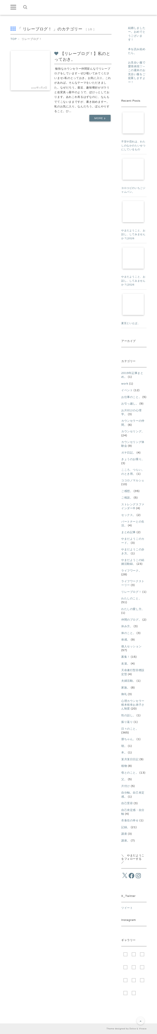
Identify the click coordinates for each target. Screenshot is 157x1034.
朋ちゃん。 (128, 739)
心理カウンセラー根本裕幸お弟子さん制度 (132, 705)
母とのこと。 (130, 772)
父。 (124, 779)
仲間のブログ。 (131, 619)
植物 (124, 766)
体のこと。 (128, 633)
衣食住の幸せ (130, 820)
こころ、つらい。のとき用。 (132, 471)
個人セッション (131, 646)
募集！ (125, 657)
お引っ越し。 (130, 403)
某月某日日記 (130, 759)
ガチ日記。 (128, 452)
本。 (124, 752)
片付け (125, 786)
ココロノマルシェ (132, 480)
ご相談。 (127, 497)
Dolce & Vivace (137, 1028)
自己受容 (127, 803)
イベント (127, 390)
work (124, 383)
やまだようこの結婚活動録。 (132, 562)
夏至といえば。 (130, 323)
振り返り (127, 722)
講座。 (125, 840)
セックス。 (128, 515)
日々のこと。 (130, 729)
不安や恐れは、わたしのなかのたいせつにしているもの (133, 145)
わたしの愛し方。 (132, 609)
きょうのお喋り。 (132, 459)
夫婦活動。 (128, 681)
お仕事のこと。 (131, 397)
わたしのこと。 (131, 598)
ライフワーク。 (131, 570)
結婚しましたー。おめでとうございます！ (137, 33)
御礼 (124, 694)
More (100, 118)
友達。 (125, 663)
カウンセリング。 (132, 431)
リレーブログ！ (131, 592)
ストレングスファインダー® (132, 506)
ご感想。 (127, 491)
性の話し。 (128, 715)
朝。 (124, 746)
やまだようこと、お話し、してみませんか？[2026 (133, 234)
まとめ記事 (128, 532)
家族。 (125, 687)
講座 (124, 834)
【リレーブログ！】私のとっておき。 (82, 56)
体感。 (125, 639)
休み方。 (127, 626)
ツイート (127, 908)
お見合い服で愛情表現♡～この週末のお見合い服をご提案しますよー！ (137, 72)
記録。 (125, 827)
